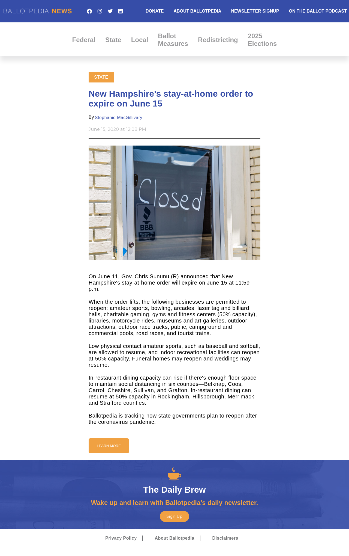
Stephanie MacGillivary (118, 117)
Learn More (109, 446)
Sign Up (174, 516)
